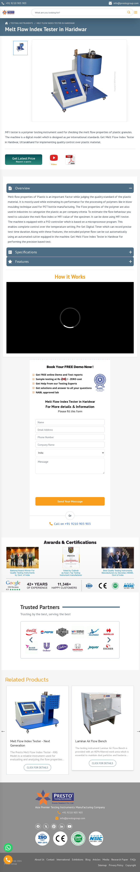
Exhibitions (77, 859)
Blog (87, 859)
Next (138, 730)
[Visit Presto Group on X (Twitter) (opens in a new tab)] (46, 826)
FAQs (133, 859)
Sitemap (102, 865)
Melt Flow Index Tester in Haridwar (56, 23)
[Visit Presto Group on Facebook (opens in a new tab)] (38, 826)
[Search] (129, 12)
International (63, 859)
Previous (2, 730)
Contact (50, 859)
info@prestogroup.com (124, 3)
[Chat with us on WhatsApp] (8, 847)
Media (106, 859)
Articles (96, 859)
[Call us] (8, 859)
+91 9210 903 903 (13, 3)
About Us (39, 859)
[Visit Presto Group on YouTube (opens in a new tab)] (69, 826)
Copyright (131, 865)
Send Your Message (70, 501)
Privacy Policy (116, 865)
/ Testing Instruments (21, 23)
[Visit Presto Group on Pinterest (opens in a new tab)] (54, 826)
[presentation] (60, 484)
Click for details (37, 767)
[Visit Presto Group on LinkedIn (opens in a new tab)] (62, 826)
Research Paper (119, 859)
